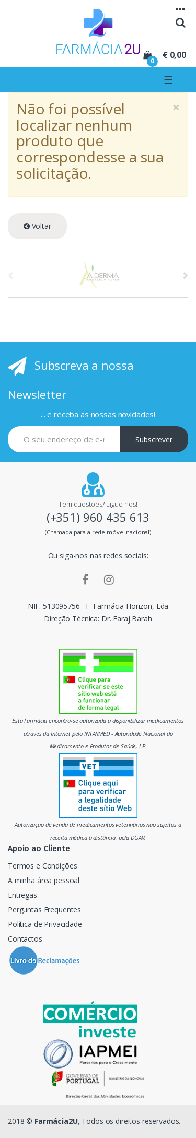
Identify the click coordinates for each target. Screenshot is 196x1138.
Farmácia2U (56, 1121)
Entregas (22, 895)
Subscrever (153, 439)
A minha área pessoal (43, 880)
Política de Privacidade (45, 924)
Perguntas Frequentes (44, 909)
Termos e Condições (42, 866)
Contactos (25, 939)
